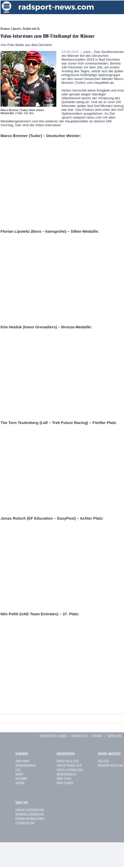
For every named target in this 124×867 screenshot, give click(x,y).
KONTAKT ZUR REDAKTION (29, 810)
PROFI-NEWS (22, 761)
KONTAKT (97, 736)
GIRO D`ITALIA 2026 (68, 761)
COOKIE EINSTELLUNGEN (53, 736)
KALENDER (21, 778)
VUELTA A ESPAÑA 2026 (70, 769)
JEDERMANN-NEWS (25, 765)
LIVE (17, 769)
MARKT (19, 774)
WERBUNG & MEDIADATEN (29, 814)
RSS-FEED (103, 761)
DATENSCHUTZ (79, 736)
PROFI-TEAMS (64, 778)
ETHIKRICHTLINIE (25, 823)
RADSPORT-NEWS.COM (110, 765)
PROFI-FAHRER (65, 783)
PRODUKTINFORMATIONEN (29, 818)
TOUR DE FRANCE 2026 (69, 765)
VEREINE (20, 783)
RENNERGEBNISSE (66, 774)
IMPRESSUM (114, 736)
